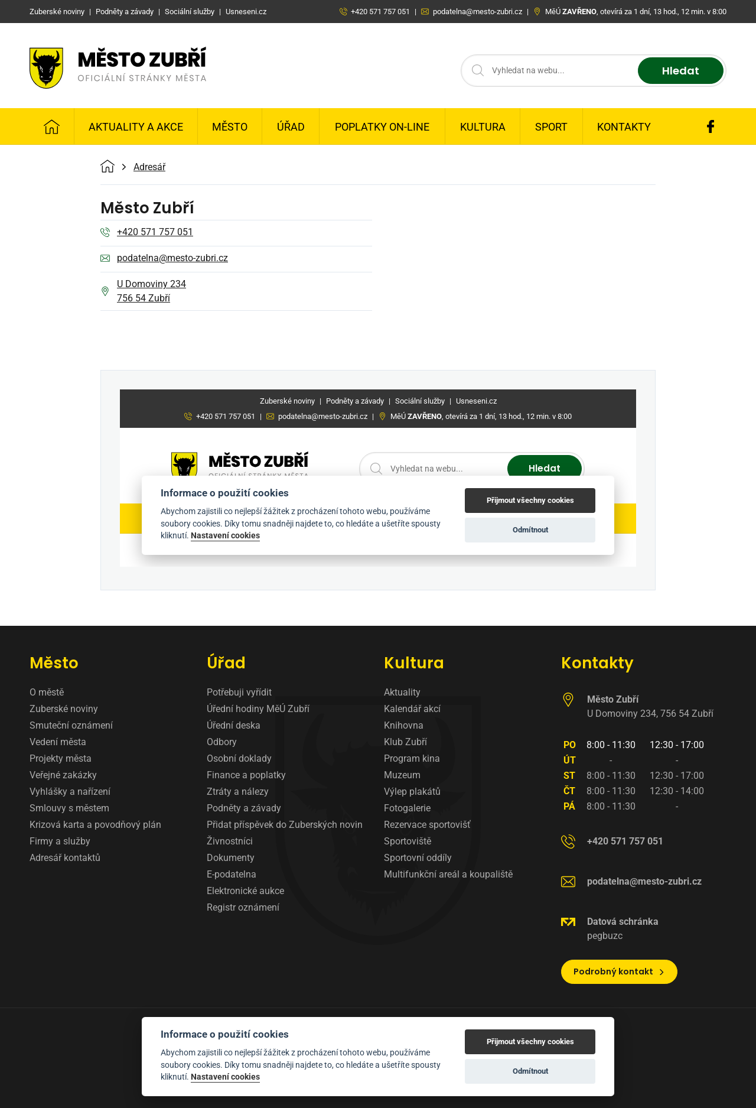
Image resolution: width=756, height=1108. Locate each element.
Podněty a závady (244, 808)
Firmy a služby (60, 841)
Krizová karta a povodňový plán (95, 824)
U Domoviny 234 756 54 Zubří (143, 291)
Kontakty (624, 127)
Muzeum (402, 775)
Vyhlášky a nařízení (70, 791)
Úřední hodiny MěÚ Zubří (258, 708)
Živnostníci (230, 841)
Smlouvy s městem (69, 808)
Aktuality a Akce (136, 127)
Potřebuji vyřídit (239, 692)
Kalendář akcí (412, 708)
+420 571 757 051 (146, 232)
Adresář (149, 167)
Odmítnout (530, 1071)
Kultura (483, 127)
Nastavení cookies (225, 1076)
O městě (47, 692)
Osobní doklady (239, 758)
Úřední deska (233, 725)
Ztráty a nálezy (238, 791)
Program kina (412, 758)
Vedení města (58, 742)
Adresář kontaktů (65, 857)
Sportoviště (407, 841)
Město (229, 127)
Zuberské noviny (64, 708)
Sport (551, 127)
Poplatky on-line (382, 127)
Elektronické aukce (245, 890)
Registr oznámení (243, 907)
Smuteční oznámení (71, 725)
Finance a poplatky (246, 775)
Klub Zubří (405, 742)
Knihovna (403, 725)
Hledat (680, 70)
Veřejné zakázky (63, 775)
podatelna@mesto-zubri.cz (164, 258)
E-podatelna (231, 874)
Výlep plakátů (412, 791)
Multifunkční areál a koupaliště (448, 874)
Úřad (291, 127)
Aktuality (402, 692)
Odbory (222, 742)
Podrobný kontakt (619, 971)
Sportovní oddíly (418, 857)
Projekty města (61, 758)
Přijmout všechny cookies (530, 1041)
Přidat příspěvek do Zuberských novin (285, 824)
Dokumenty (231, 857)
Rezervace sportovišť (427, 824)
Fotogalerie (407, 808)
